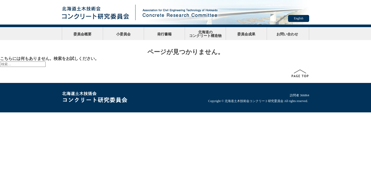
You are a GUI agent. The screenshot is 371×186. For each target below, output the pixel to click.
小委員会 (123, 34)
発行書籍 (164, 34)
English (298, 18)
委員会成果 (246, 34)
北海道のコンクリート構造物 (205, 34)
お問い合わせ (287, 34)
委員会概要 (82, 34)
